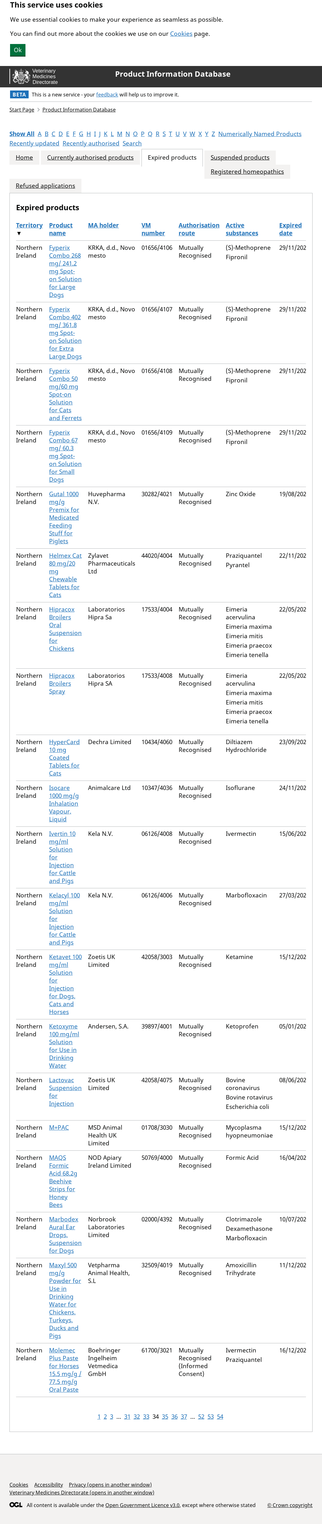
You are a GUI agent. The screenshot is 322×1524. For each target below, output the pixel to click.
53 (211, 1416)
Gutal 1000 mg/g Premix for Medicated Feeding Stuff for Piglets (64, 517)
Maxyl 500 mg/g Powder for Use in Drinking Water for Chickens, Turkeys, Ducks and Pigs (65, 1300)
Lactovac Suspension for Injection (65, 1092)
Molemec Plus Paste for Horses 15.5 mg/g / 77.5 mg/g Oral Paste (65, 1370)
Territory (29, 225)
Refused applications (45, 186)
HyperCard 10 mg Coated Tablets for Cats (64, 757)
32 (137, 1416)
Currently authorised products (90, 158)
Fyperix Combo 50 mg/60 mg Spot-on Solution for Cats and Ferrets (65, 394)
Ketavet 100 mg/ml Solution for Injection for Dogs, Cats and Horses (65, 984)
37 (184, 1416)
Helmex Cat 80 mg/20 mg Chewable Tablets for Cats (65, 575)
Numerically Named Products (260, 134)
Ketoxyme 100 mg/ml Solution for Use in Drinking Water (64, 1046)
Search (132, 143)
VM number (153, 229)
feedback (107, 94)
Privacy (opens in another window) (110, 1484)
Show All (22, 134)
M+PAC (59, 1127)
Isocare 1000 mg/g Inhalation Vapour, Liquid (64, 803)
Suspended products (240, 158)
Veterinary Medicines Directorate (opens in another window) (81, 1492)
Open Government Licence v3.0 (142, 1505)
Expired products (172, 158)
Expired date (290, 229)
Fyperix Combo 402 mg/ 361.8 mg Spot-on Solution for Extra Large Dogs (65, 332)
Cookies (181, 34)
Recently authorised (91, 143)
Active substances (242, 229)
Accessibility (48, 1484)
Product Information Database (172, 74)
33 (146, 1416)
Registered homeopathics (247, 172)
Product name (61, 229)
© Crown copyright (290, 1505)
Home (24, 158)
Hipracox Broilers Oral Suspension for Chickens (65, 629)
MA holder (103, 225)
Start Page (21, 109)
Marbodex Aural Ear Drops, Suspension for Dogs (65, 1235)
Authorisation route (199, 229)
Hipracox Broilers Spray (62, 683)
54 (220, 1416)
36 (174, 1416)
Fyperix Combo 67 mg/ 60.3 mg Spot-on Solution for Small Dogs (65, 456)
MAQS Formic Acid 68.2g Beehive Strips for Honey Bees (63, 1181)
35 (165, 1416)
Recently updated (34, 143)
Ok (18, 50)
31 (127, 1416)
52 (201, 1416)
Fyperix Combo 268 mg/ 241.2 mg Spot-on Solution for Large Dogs (65, 271)
